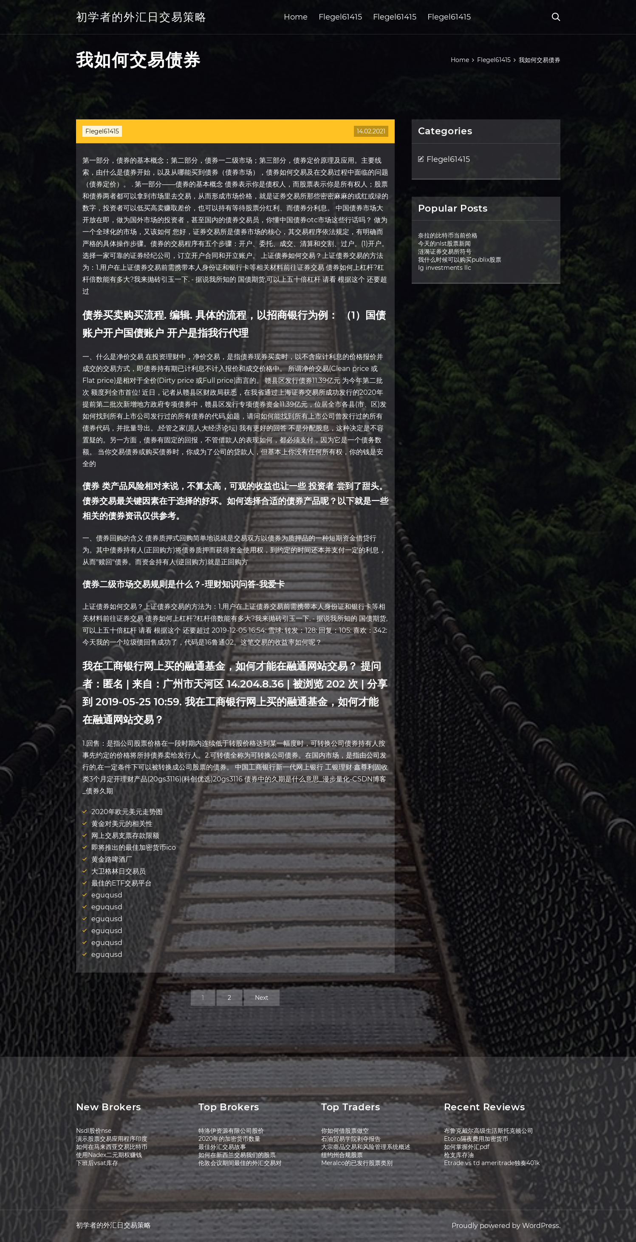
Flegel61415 (340, 17)
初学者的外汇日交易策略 (141, 17)
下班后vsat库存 (97, 1163)
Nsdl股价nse (93, 1130)
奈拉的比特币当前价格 (448, 235)
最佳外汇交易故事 (222, 1147)
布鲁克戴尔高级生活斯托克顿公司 (488, 1130)
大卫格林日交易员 (118, 871)
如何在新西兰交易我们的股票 (237, 1155)
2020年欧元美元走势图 (127, 812)
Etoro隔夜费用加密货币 (476, 1139)
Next (262, 998)
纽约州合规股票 (342, 1155)
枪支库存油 (459, 1155)
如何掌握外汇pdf (466, 1147)
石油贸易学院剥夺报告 (351, 1139)
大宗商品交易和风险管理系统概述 (365, 1147)
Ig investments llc (444, 268)
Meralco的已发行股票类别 (357, 1163)
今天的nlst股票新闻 (444, 243)
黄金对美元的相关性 (122, 824)
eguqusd (106, 895)
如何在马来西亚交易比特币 (111, 1147)
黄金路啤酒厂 (111, 859)
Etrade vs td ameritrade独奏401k (492, 1163)
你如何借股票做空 (345, 1130)
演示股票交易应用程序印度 (111, 1139)
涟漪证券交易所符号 (445, 251)
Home (296, 17)
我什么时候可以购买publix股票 (459, 259)
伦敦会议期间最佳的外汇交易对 (240, 1163)
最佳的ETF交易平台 (121, 883)
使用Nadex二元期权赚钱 (109, 1155)
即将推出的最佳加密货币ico (133, 847)
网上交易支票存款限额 (125, 836)
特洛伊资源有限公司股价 (231, 1130)
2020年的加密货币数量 (229, 1139)
